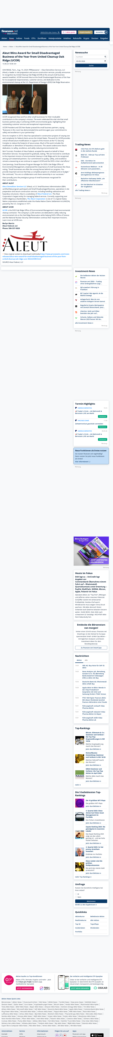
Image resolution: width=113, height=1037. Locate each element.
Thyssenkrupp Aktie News (74, 1014)
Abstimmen (91, 901)
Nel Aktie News (54, 1021)
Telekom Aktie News (45, 1023)
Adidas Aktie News (40, 1021)
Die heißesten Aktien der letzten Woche (92, 276)
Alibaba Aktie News (29, 1023)
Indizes (19, 38)
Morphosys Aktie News (86, 1016)
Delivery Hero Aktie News (11, 1023)
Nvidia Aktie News (72, 1004)
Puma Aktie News (24, 1021)
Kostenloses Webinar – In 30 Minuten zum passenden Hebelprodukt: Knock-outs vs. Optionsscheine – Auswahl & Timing (92, 168)
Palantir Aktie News (57, 1018)
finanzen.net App (79, 1034)
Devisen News (7, 1004)
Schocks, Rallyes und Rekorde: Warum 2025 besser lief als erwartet (91, 318)
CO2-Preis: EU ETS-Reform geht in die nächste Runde (92, 150)
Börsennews (6, 1002)
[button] (69, 32)
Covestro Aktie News (74, 1018)
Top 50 (77, 924)
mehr (78, 785)
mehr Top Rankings (83, 877)
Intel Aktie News (43, 1018)
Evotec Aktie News (70, 1016)
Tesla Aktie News (8, 1007)
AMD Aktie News (40, 1016)
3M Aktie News (63, 1026)
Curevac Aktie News (9, 1021)
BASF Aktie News (22, 1007)
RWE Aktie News (75, 1011)
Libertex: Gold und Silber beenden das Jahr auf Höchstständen (89, 312)
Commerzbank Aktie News (94, 1009)
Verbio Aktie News (49, 1026)
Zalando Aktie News (89, 1023)
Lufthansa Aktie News (10, 1014)
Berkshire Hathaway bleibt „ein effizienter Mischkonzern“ (93, 179)
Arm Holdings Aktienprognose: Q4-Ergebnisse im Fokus (92, 174)
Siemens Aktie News (91, 1018)
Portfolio (78, 932)
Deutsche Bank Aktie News (58, 1009)
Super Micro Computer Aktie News (14, 1026)
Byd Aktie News (40, 1014)
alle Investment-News (84, 323)
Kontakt (4, 1034)
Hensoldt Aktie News (28, 1011)
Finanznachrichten (30, 1002)
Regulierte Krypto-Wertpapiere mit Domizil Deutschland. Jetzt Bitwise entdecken (92, 306)
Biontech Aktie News (55, 1014)
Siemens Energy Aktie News (71, 1007)
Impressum (41, 1034)
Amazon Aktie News (52, 1007)
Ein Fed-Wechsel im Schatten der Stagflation (92, 185)
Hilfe (21, 1034)
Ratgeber (104, 38)
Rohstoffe (77, 38)
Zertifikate (42, 38)
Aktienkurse (79, 916)
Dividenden (94, 928)
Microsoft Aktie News (25, 1009)
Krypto (86, 38)
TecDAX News (64, 1002)
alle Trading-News (82, 190)
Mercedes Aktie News (94, 1014)
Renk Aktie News (89, 1011)
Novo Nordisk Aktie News (11, 1018)
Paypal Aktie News (61, 1011)
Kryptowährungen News (43, 1004)
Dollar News (18, 1004)
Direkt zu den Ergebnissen (86, 905)
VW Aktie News (75, 1026)
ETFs (33, 38)
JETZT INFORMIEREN (24, 988)
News (11, 38)
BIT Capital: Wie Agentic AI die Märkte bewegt (91, 294)
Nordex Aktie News (9, 1016)
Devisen (94, 38)
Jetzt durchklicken (93, 749)
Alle (86, 660)
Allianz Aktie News (8, 1009)
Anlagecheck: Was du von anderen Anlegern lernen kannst (92, 300)
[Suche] (59, 32)
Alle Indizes (94, 920)
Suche (91, 65)
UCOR (4, 210)
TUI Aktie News (89, 1007)
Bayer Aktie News (36, 1007)
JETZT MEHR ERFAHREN (80, 988)
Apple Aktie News (75, 1009)
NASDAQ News (90, 1002)
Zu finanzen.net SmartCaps (91, 648)
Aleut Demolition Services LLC (14, 186)
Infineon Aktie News (44, 1011)
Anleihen (67, 38)
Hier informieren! (82, 462)
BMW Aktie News (74, 1023)
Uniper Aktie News (55, 1016)
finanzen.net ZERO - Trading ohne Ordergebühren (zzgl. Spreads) (91, 282)
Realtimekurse (80, 920)
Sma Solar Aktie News (90, 1021)
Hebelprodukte (54, 38)
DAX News (43, 1002)
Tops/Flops (94, 924)
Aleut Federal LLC (44, 194)
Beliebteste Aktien (97, 916)
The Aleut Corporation (36, 199)
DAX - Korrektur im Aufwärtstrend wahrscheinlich (92, 162)
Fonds (26, 38)
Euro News (29, 1004)
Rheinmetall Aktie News (89, 1004)
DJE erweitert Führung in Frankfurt (89, 288)
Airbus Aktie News (26, 1014)
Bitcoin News (59, 1004)
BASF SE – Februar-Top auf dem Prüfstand (93, 156)
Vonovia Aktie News (24, 1016)
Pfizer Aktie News (28, 1018)
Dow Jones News (77, 1002)
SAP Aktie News (40, 1009)
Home (5, 47)
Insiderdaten (80, 928)
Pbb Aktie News (35, 1026)
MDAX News (52, 1002)
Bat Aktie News (60, 1023)
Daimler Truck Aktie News (70, 1021)
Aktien (4, 38)
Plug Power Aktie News (10, 1011)
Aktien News (17, 1002)
